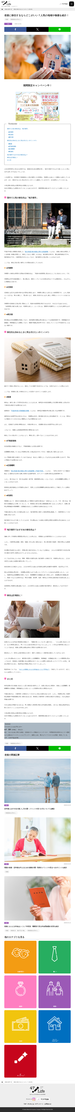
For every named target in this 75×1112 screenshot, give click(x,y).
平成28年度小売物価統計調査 (20, 410)
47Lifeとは (30, 1104)
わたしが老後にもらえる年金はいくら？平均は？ (34, 669)
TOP (25, 1104)
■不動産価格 (12, 146)
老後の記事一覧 (8, 9)
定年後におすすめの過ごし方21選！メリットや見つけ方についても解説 (29, 809)
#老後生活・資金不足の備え (18, 930)
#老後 (6, 19)
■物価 (10, 144)
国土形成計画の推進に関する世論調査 (36, 251)
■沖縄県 (10, 132)
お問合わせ (47, 1104)
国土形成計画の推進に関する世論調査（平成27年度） (27, 471)
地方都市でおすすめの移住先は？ (17, 155)
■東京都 (10, 137)
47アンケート (39, 1104)
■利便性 (10, 151)
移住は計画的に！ (12, 157)
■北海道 (10, 134)
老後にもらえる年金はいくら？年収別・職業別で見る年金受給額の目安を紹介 (31, 926)
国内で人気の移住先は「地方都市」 (18, 128)
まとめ (9, 160)
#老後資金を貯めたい (16, 19)
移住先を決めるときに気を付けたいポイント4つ (22, 140)
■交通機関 (11, 149)
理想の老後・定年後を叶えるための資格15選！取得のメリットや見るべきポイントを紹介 (35, 867)
